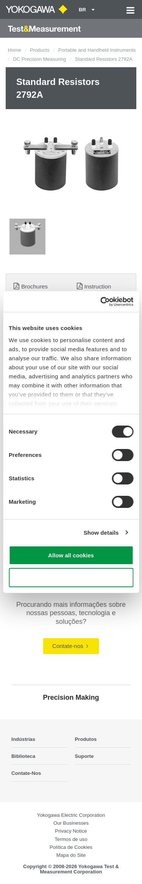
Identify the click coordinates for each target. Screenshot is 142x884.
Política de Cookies (71, 847)
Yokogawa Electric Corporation (71, 815)
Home (14, 50)
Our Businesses (71, 823)
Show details (101, 532)
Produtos (86, 739)
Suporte (84, 756)
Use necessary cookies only (71, 577)
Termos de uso (71, 839)
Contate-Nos (26, 773)
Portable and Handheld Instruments (97, 50)
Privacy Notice (71, 831)
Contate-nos (70, 646)
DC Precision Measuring (39, 59)
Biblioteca (23, 756)
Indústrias (23, 739)
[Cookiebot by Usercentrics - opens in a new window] (101, 302)
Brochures (34, 286)
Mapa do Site (71, 855)
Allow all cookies (71, 555)
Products (39, 50)
